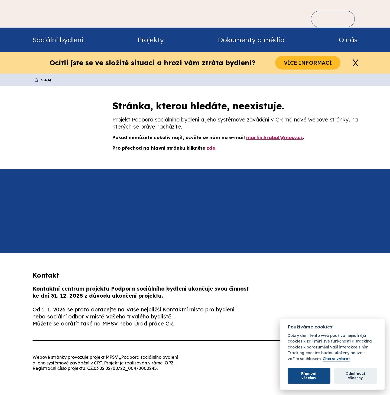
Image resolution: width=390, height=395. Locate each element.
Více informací (308, 62)
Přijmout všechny (309, 375)
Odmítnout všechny (355, 375)
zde (211, 148)
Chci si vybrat (336, 359)
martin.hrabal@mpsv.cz (274, 137)
